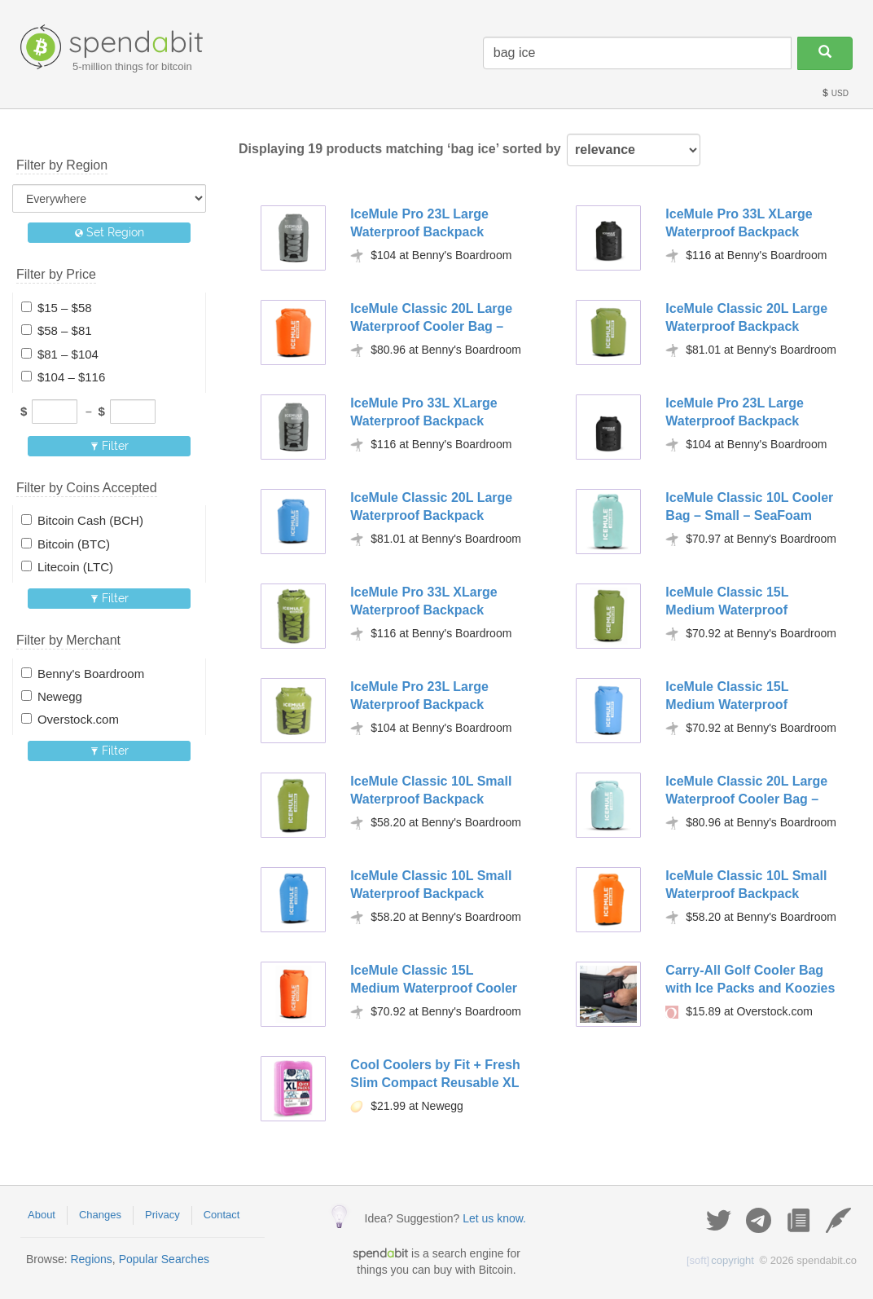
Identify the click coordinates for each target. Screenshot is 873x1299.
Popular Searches (164, 1259)
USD (835, 93)
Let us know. (494, 1218)
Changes (100, 1215)
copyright (720, 1260)
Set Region (109, 232)
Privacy (162, 1215)
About (41, 1215)
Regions (91, 1259)
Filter (109, 445)
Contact (222, 1215)
